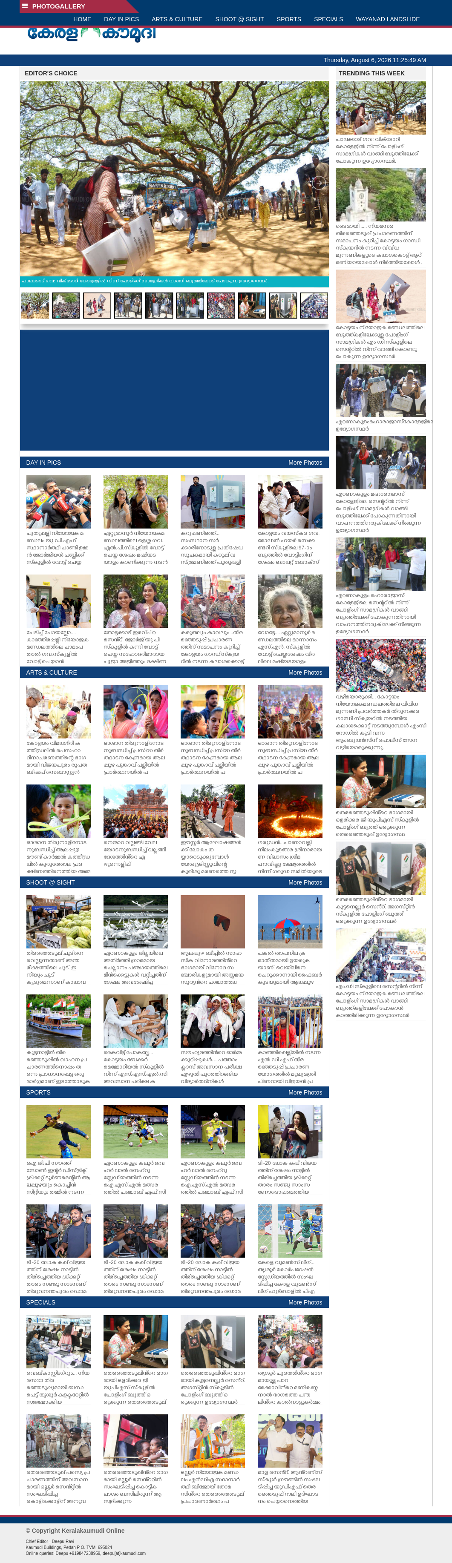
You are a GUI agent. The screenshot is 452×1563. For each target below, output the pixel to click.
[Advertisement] (174, 390)
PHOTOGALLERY (54, 6)
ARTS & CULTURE (177, 19)
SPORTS (289, 19)
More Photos (305, 462)
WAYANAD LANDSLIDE (388, 19)
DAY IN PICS (121, 19)
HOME (82, 19)
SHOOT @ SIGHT (240, 19)
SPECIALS (328, 19)
